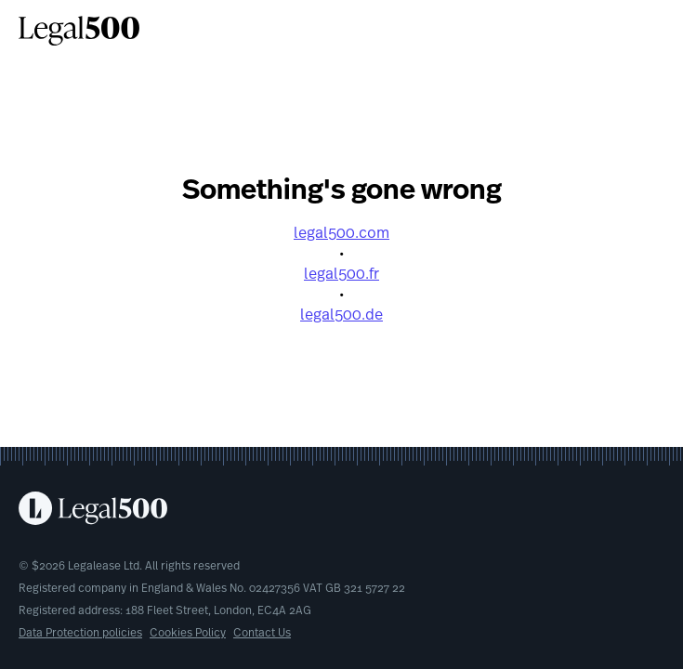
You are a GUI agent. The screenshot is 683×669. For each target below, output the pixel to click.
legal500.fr (341, 275)
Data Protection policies (80, 633)
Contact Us (262, 633)
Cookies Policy (188, 633)
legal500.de (341, 315)
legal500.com (341, 234)
